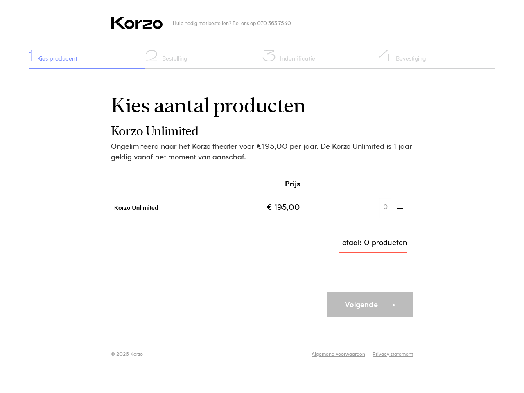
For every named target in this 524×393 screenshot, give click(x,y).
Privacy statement (393, 354)
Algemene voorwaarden (338, 354)
